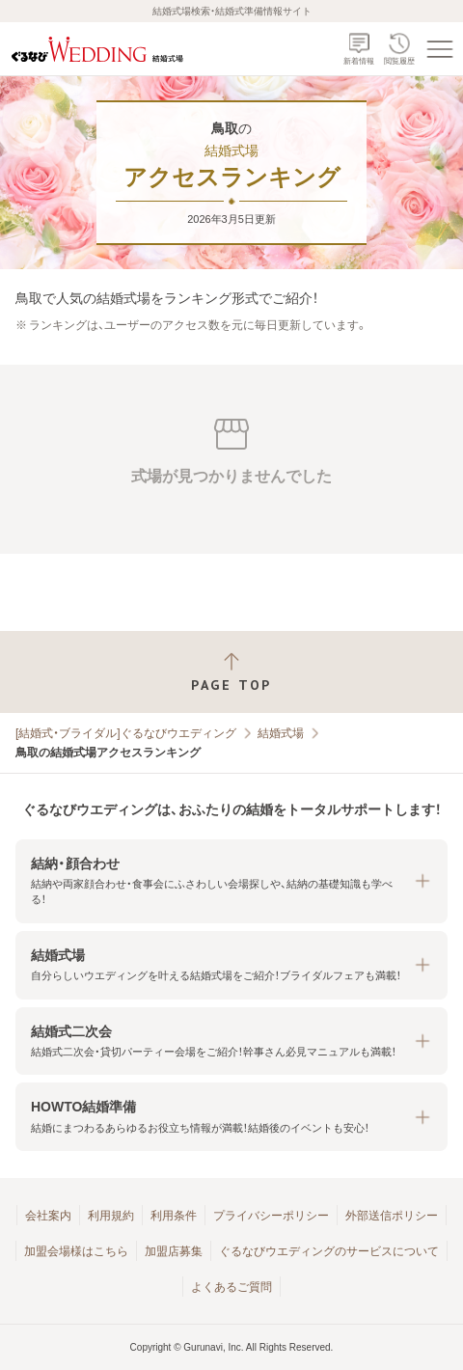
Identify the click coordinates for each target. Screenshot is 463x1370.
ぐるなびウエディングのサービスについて (329, 1251)
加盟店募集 (174, 1251)
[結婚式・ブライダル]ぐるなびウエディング (125, 733)
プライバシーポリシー (271, 1215)
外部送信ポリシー (391, 1215)
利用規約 (111, 1215)
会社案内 (48, 1215)
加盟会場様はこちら (76, 1251)
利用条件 (173, 1215)
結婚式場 (281, 733)
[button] (231, 881)
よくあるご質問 (231, 1287)
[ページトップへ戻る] (231, 672)
